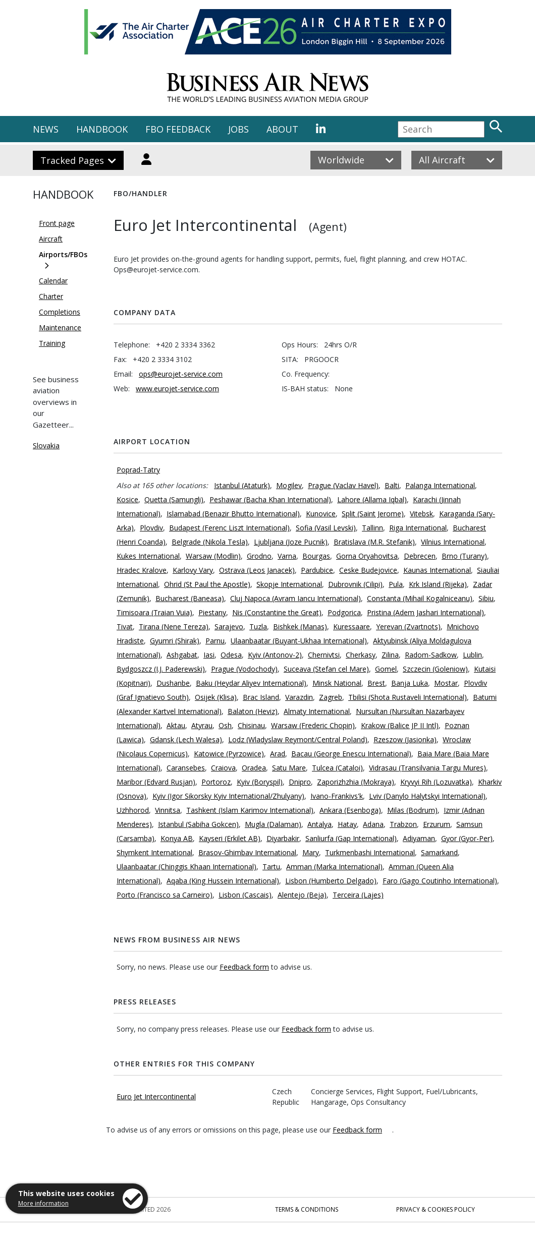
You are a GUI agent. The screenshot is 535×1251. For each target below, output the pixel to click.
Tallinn (372, 527)
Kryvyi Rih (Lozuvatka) (436, 782)
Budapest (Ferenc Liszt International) (229, 527)
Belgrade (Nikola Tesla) (210, 542)
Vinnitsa (167, 810)
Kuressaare (351, 626)
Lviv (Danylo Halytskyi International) (427, 796)
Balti (392, 485)
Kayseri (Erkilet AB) (229, 838)
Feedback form (244, 967)
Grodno (259, 556)
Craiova (223, 767)
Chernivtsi (324, 655)
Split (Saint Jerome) (373, 513)
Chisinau (251, 725)
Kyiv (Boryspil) (260, 782)
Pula (396, 584)
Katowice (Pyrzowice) (229, 753)
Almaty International (317, 711)
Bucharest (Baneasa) (189, 598)
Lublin (472, 655)
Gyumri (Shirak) (174, 640)
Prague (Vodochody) (244, 669)
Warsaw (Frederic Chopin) (313, 725)
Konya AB (177, 838)
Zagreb (330, 697)
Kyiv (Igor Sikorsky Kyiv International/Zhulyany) (228, 796)
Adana (373, 824)
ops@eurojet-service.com (181, 374)
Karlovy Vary (193, 570)
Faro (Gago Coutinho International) (440, 880)
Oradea (254, 767)
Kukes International (148, 556)
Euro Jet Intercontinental (156, 1096)
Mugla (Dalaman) (273, 824)
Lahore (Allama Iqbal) (372, 499)
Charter (51, 296)
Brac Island (261, 697)
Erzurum (436, 824)
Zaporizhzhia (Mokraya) (355, 782)
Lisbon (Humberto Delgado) (331, 880)
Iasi (209, 655)
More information (43, 1203)
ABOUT (282, 129)
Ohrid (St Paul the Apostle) (207, 584)
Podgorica (344, 612)
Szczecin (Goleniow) (435, 669)
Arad (277, 753)
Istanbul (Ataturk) (242, 485)
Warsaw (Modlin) (213, 556)
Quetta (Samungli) (173, 499)
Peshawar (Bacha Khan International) (270, 499)
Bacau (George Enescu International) (351, 753)
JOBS (238, 129)
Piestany (212, 612)
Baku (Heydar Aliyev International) (251, 683)
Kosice (127, 499)
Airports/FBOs (63, 254)
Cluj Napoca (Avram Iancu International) (295, 598)
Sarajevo (229, 626)
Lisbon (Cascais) (245, 895)
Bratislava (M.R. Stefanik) (374, 542)
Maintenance (60, 327)
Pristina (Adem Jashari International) (425, 612)
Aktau (176, 725)
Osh (225, 725)
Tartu (271, 866)
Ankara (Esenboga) (350, 810)
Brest (376, 683)
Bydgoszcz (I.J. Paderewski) (161, 669)
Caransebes (186, 767)
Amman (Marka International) (334, 866)
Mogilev (289, 485)
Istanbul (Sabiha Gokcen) (198, 824)
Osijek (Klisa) (216, 697)
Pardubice (317, 570)
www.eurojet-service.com (177, 388)
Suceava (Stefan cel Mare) (326, 669)
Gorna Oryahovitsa (367, 556)
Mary (310, 852)
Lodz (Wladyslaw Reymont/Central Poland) (297, 739)
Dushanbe (173, 683)
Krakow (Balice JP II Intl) (400, 725)
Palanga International (440, 485)
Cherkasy (361, 655)
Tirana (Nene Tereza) (173, 626)
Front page (57, 223)
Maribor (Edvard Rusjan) (156, 782)
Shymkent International (154, 852)
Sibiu (486, 598)
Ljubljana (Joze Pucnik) (291, 542)
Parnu (215, 640)
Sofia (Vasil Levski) (326, 527)
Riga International (418, 527)
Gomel (386, 669)
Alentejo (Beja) (302, 895)
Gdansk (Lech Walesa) (186, 739)
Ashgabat (182, 655)
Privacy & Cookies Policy (435, 1209)
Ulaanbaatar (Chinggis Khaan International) (186, 866)
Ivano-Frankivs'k (336, 796)
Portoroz (216, 782)
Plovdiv (151, 527)
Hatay (347, 824)
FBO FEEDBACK (177, 129)
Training (52, 343)
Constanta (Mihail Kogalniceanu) (419, 598)
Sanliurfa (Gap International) (351, 838)
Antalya (319, 824)
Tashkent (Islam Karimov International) (249, 810)
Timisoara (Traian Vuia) (154, 612)
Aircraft (51, 239)
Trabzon (403, 824)
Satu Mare (289, 767)
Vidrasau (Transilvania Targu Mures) (427, 767)
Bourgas (316, 556)
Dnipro (300, 782)
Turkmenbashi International (370, 852)
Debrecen (420, 556)
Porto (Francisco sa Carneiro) (164, 895)
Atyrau (201, 725)
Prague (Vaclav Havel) (343, 485)
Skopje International (289, 584)
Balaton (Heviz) (253, 711)
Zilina (390, 655)
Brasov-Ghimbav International (247, 852)
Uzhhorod (133, 810)
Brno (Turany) (464, 556)
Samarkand (439, 852)
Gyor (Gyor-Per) (467, 838)
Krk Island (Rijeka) (438, 584)
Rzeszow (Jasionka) (405, 739)
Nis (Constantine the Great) (277, 612)
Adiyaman (419, 838)
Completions (59, 312)
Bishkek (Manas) (300, 626)
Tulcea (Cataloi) (337, 767)
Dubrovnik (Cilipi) (355, 584)
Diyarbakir (282, 838)
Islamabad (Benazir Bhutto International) (233, 513)
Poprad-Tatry (138, 469)
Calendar (53, 280)
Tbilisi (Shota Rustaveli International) (407, 697)
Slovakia (46, 445)
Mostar (446, 683)
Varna (287, 556)
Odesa (231, 655)
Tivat (125, 626)
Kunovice (321, 513)
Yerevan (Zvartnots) (408, 626)
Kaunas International (437, 570)
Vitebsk (421, 513)
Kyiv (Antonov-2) (275, 655)
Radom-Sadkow (431, 655)
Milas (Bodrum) (412, 810)
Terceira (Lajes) (358, 895)
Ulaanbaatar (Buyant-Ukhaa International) (299, 640)
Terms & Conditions (306, 1209)
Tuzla (258, 626)
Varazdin (299, 697)
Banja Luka (409, 683)
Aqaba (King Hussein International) (223, 880)
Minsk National (336, 683)
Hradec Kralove (142, 570)
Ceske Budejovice (368, 570)
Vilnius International (453, 542)
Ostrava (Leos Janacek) (257, 570)
